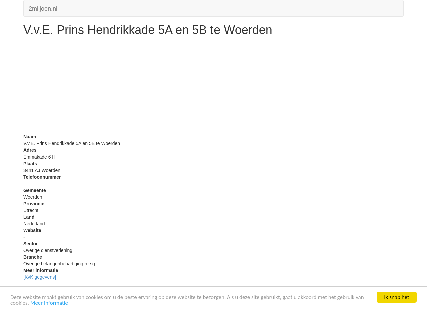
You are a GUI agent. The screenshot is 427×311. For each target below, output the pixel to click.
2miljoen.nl (43, 7)
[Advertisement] (213, 86)
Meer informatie (49, 303)
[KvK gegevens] (39, 277)
